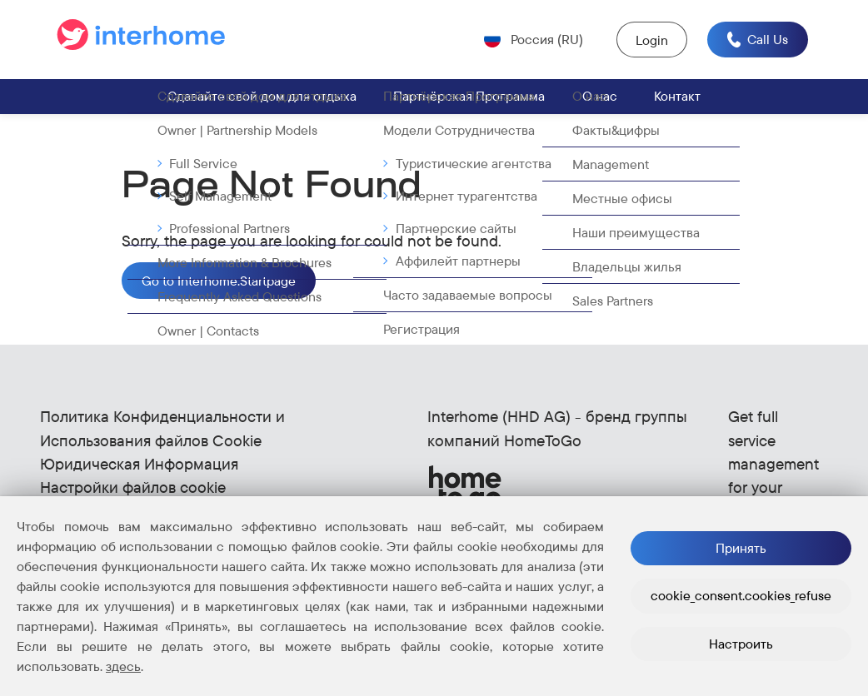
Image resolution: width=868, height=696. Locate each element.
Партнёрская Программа (469, 96)
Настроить (741, 643)
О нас (599, 96)
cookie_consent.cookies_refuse (741, 595)
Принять (741, 547)
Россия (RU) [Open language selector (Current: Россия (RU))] (545, 39)
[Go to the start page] (144, 40)
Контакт (677, 96)
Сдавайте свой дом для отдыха (262, 96)
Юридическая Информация (139, 465)
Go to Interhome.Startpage (219, 281)
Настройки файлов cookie (133, 488)
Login (651, 40)
